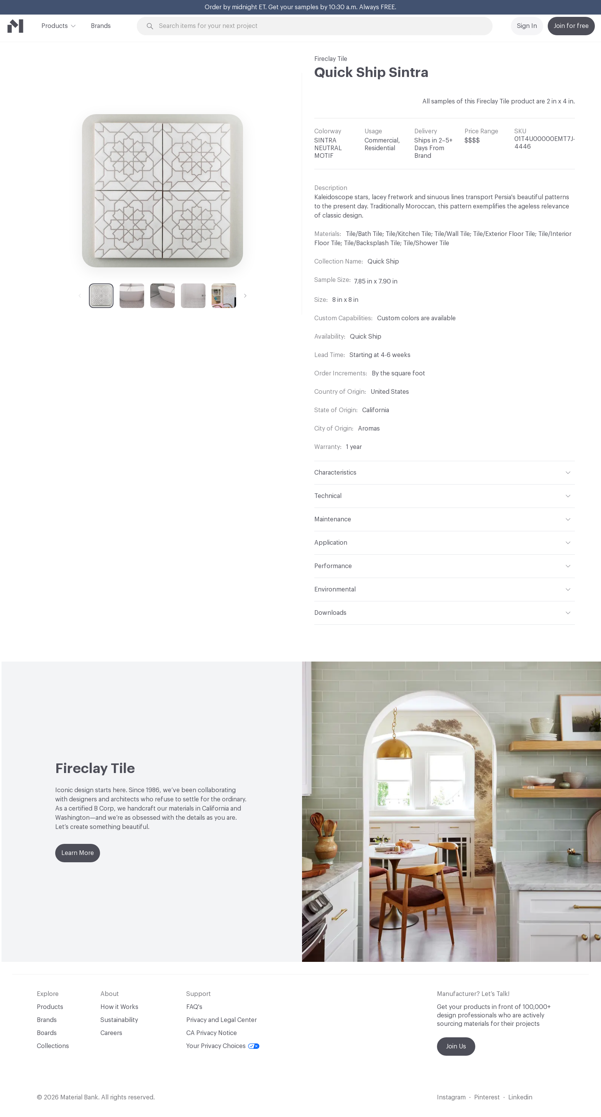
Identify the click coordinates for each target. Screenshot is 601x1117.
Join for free (571, 26)
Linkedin (520, 1097)
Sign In (527, 26)
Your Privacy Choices (222, 1046)
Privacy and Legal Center (221, 1020)
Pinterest (487, 1097)
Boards (47, 1033)
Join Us (456, 1046)
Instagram (451, 1097)
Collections (53, 1046)
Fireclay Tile (330, 59)
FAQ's (194, 1007)
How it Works (119, 1007)
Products (54, 25)
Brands (101, 26)
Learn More (77, 853)
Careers (111, 1033)
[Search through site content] (319, 26)
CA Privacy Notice (211, 1033)
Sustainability (119, 1020)
